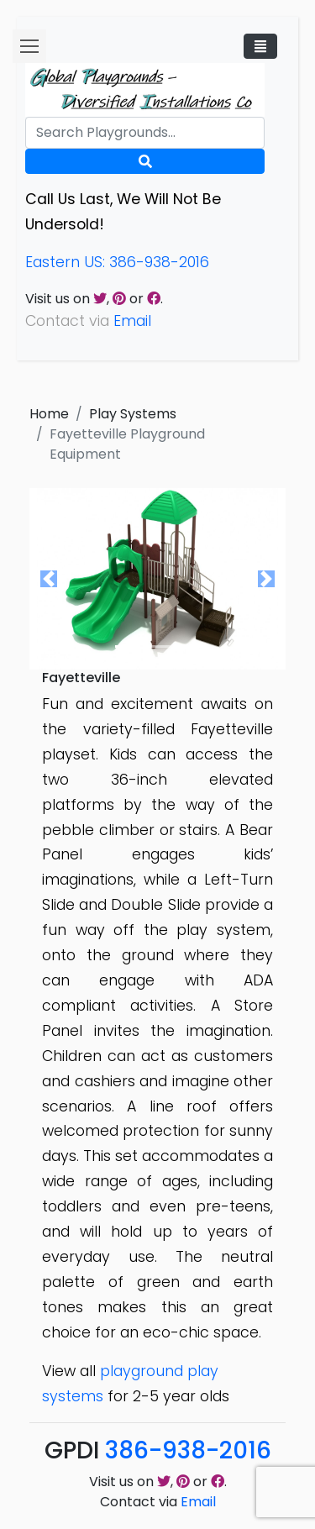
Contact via (158, 1501)
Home (49, 413)
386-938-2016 (188, 1450)
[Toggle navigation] (260, 46)
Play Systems (132, 413)
